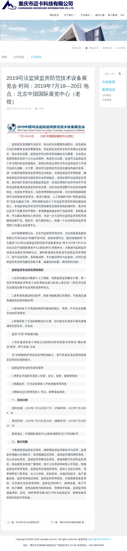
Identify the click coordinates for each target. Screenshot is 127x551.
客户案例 (112, 15)
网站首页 (54, 15)
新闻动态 (107, 48)
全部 (4, 57)
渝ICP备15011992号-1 (99, 539)
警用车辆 (39, 492)
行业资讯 (121, 48)
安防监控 (78, 459)
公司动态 (19, 57)
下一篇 (70, 522)
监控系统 (49, 454)
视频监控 (19, 383)
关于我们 (70, 15)
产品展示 (86, 15)
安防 (70, 201)
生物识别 (65, 473)
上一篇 (26, 522)
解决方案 (100, 15)
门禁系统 (22, 473)
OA (122, 15)
